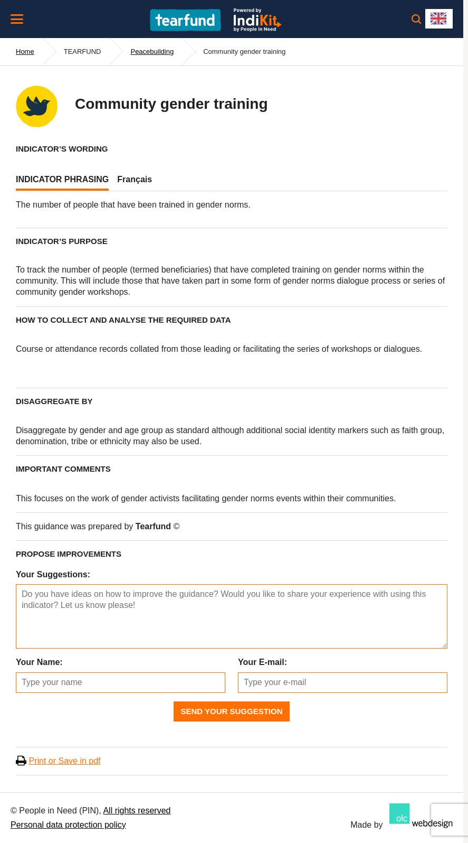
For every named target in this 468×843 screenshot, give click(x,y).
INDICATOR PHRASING (62, 179)
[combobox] (439, 19)
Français (134, 179)
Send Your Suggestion (231, 711)
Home (25, 51)
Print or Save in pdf (64, 760)
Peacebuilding (152, 51)
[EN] (439, 19)
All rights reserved (136, 810)
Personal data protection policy (68, 824)
